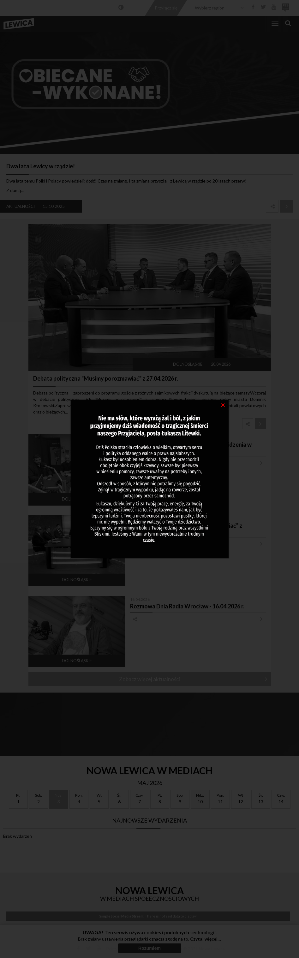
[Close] (223, 404)
